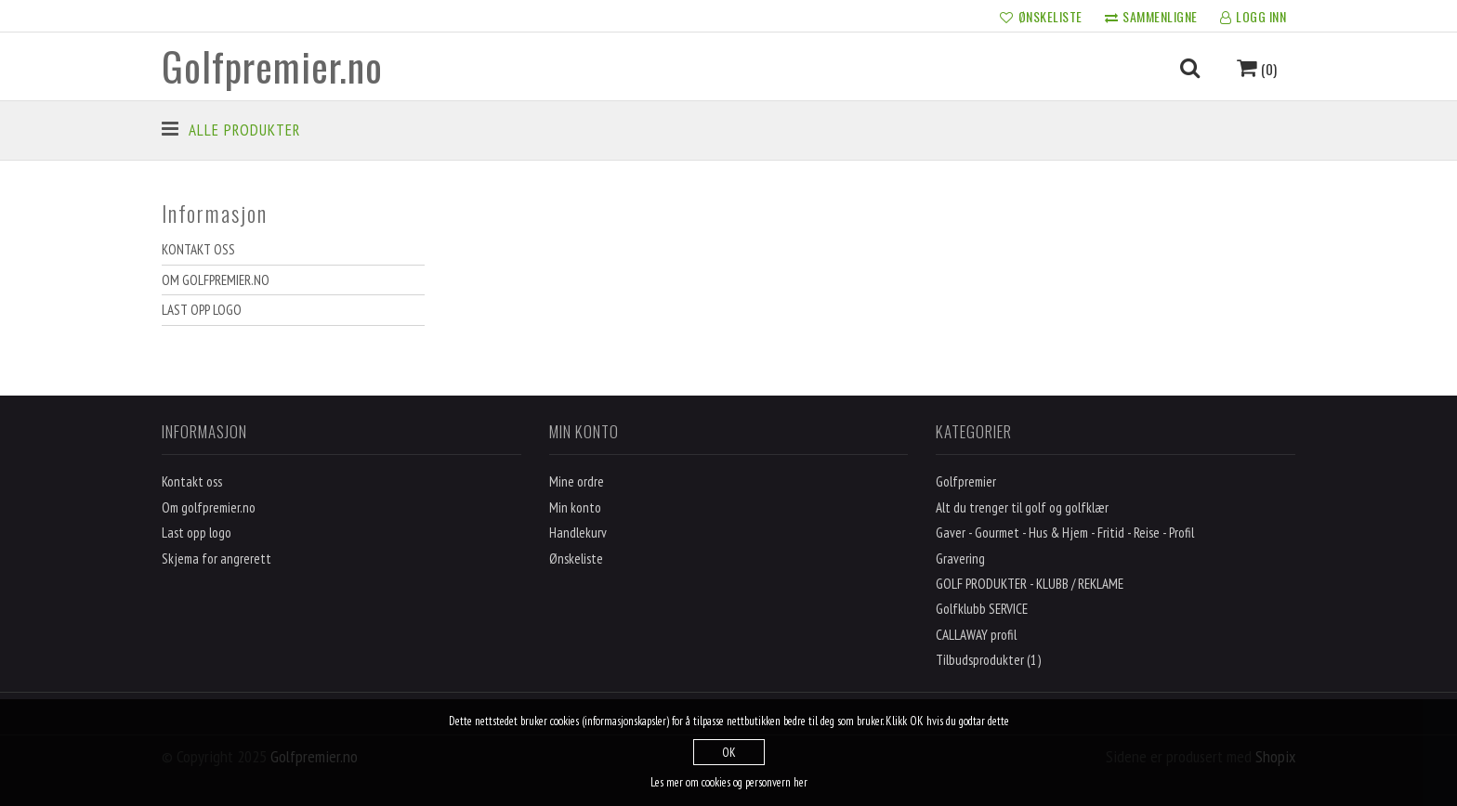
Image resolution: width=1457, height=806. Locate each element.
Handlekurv (578, 532)
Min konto (575, 507)
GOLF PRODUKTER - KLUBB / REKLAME (1029, 583)
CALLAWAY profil (976, 635)
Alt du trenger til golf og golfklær (1022, 507)
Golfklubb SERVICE (982, 609)
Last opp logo (202, 309)
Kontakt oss (198, 249)
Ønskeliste (576, 558)
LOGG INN (1253, 17)
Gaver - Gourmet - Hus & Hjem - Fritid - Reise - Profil (1065, 532)
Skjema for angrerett (216, 558)
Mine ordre (576, 481)
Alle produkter (244, 130)
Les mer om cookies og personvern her (728, 782)
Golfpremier (966, 481)
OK (729, 752)
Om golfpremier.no (215, 280)
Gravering (960, 558)
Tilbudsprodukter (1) (988, 660)
